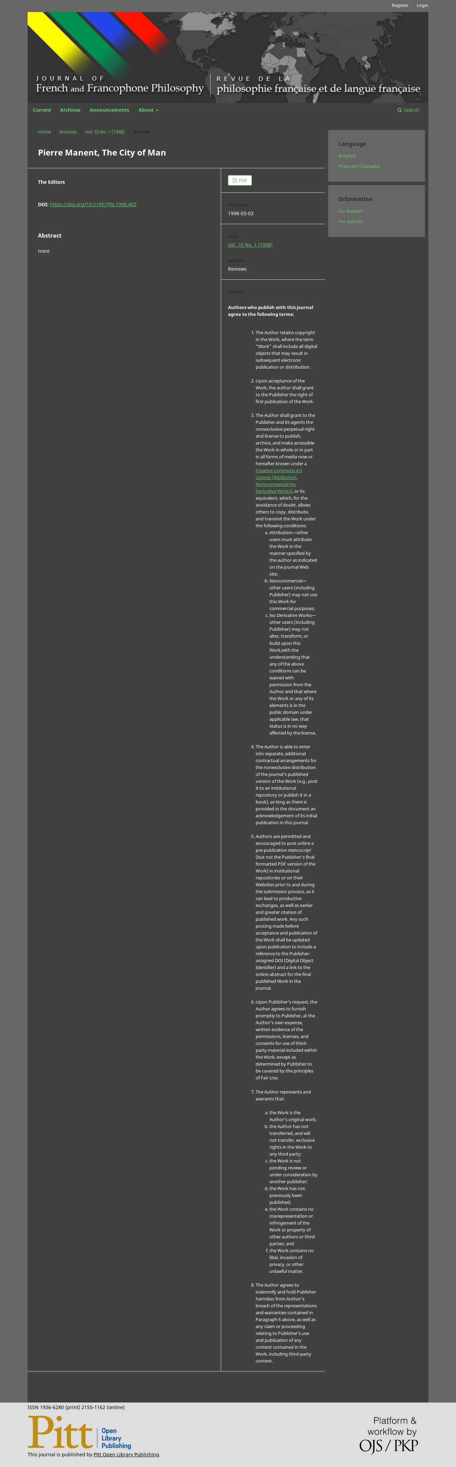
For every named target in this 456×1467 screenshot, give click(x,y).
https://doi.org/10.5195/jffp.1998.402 (93, 204)
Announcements (109, 110)
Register (400, 5)
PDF (242, 180)
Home (44, 132)
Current (42, 110)
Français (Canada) (359, 166)
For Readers (351, 211)
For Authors (351, 221)
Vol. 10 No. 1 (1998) (105, 132)
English (347, 155)
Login (422, 5)
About (147, 110)
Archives (70, 110)
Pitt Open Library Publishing (126, 1454)
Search (408, 110)
